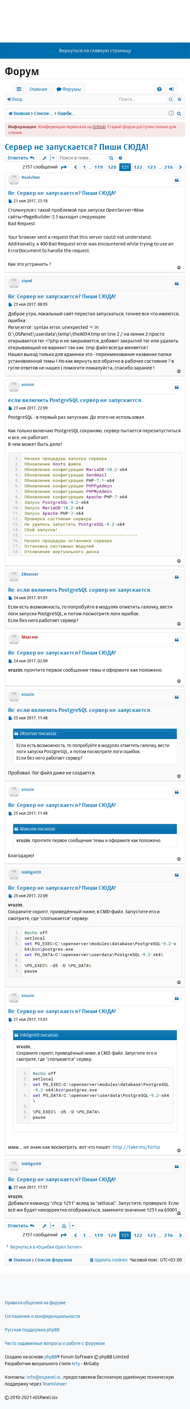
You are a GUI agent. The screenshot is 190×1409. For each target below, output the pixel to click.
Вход (17, 99)
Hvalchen (31, 177)
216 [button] (168, 167)
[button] (63, 167)
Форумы (71, 89)
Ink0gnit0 (31, 872)
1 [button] (84, 167)
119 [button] (98, 167)
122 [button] (138, 167)
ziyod (27, 280)
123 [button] (151, 167)
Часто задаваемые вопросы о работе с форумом (55, 1343)
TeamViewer (54, 1383)
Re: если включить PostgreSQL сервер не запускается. (79, 589)
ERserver (30, 574)
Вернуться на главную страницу (95, 50)
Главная (38, 89)
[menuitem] (159, 89)
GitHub (99, 126)
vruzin (28, 384)
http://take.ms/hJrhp (136, 1147)
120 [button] (112, 167)
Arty (76, 1363)
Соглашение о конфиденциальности (42, 1316)
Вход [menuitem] (173, 90)
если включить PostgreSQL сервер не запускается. (75, 400)
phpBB (50, 1356)
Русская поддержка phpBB (32, 1329)
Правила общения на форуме (35, 1302)
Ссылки (20, 90)
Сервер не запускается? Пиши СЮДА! (77, 147)
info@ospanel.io (43, 1377)
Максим (30, 636)
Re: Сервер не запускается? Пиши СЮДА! (62, 192)
